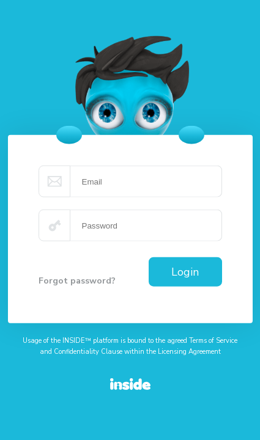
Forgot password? (77, 281)
